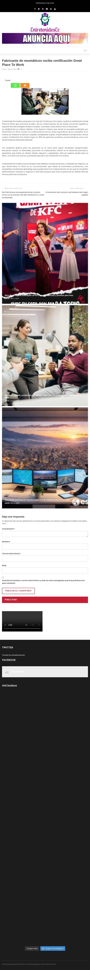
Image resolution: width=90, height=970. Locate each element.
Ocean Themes (50, 964)
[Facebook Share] (2, 81)
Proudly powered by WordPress (13, 964)
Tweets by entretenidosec (13, 655)
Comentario (8, 529)
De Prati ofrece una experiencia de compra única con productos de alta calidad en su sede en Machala (23, 195)
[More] (24, 83)
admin (4, 69)
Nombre (6, 541)
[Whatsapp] (15, 83)
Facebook (17, 671)
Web (4, 565)
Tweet (7, 80)
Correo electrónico (11, 553)
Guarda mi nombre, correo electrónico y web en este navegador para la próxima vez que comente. (43, 581)
